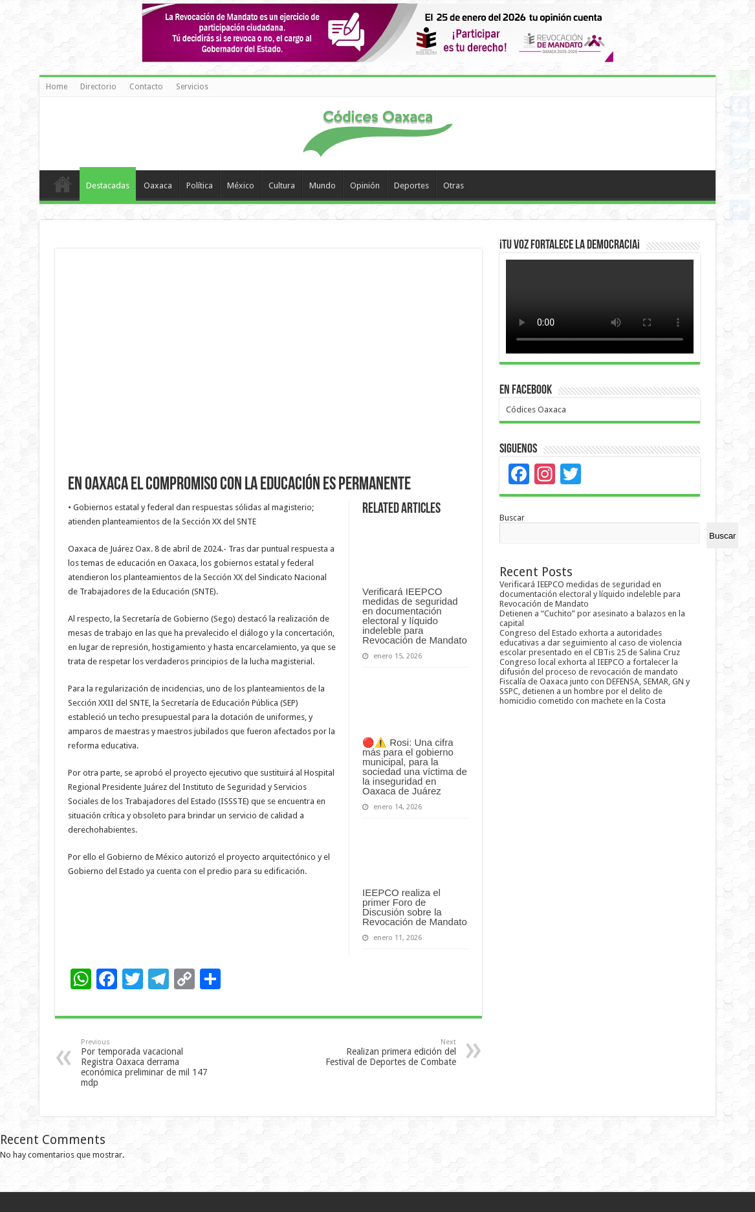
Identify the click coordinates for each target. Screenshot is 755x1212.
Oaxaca (158, 185)
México (240, 185)
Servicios (192, 86)
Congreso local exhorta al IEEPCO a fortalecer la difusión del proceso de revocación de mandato (588, 667)
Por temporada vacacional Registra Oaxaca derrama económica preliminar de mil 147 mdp (147, 1063)
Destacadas (107, 185)
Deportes (411, 185)
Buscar (512, 517)
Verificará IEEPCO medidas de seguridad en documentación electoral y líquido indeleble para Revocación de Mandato (414, 615)
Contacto (146, 86)
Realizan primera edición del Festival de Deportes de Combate (389, 1052)
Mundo (322, 185)
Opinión (365, 185)
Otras (453, 185)
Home (56, 86)
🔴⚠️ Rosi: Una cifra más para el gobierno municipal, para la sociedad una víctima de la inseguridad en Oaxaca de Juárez (414, 766)
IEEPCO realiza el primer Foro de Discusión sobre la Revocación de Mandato (414, 907)
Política (199, 185)
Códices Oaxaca (536, 409)
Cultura (281, 185)
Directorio (98, 86)
